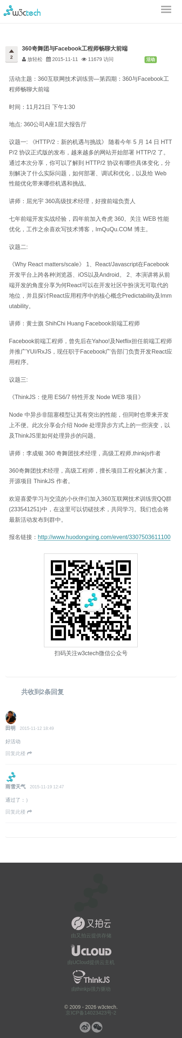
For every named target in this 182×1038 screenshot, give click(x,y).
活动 (150, 59)
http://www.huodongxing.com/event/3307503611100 (104, 537)
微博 (85, 1027)
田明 (10, 728)
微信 (97, 1027)
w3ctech (22, 10)
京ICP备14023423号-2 (91, 1013)
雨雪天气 (15, 786)
